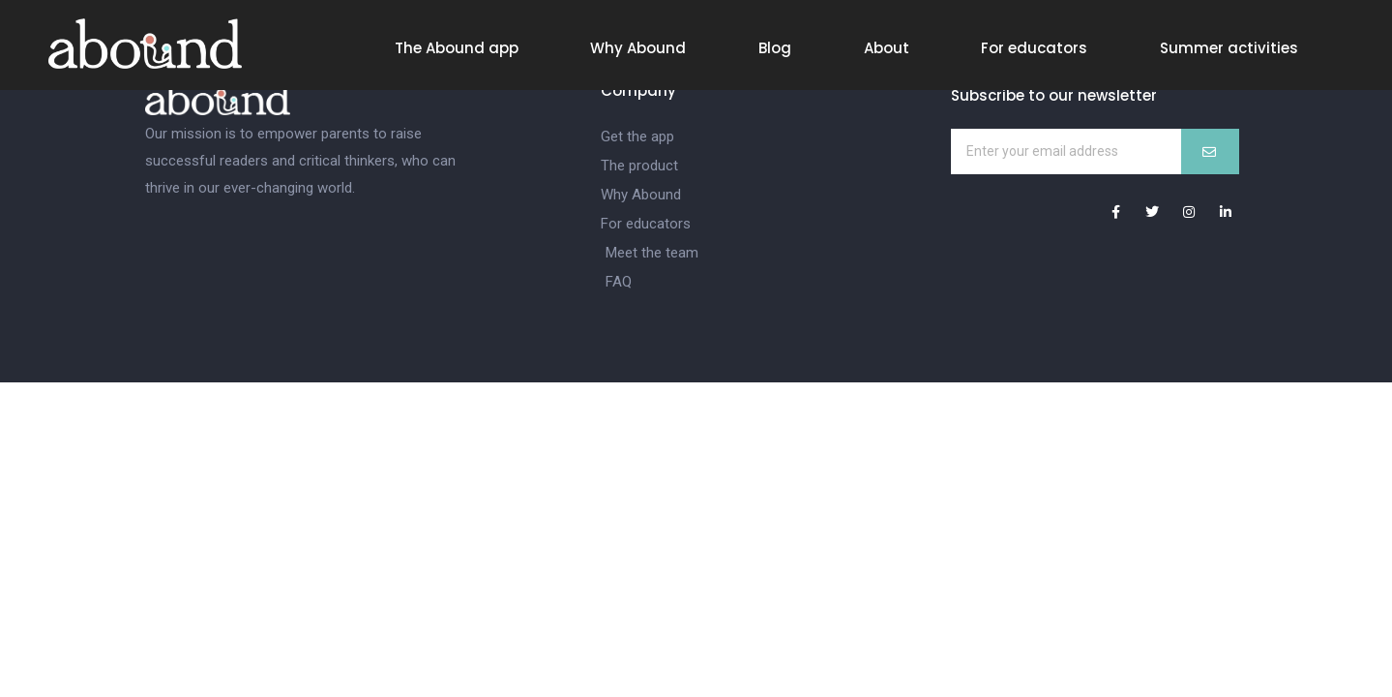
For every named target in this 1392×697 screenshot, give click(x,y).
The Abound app (456, 48)
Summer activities (1229, 48)
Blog (774, 48)
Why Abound (638, 48)
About (886, 48)
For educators (1034, 48)
